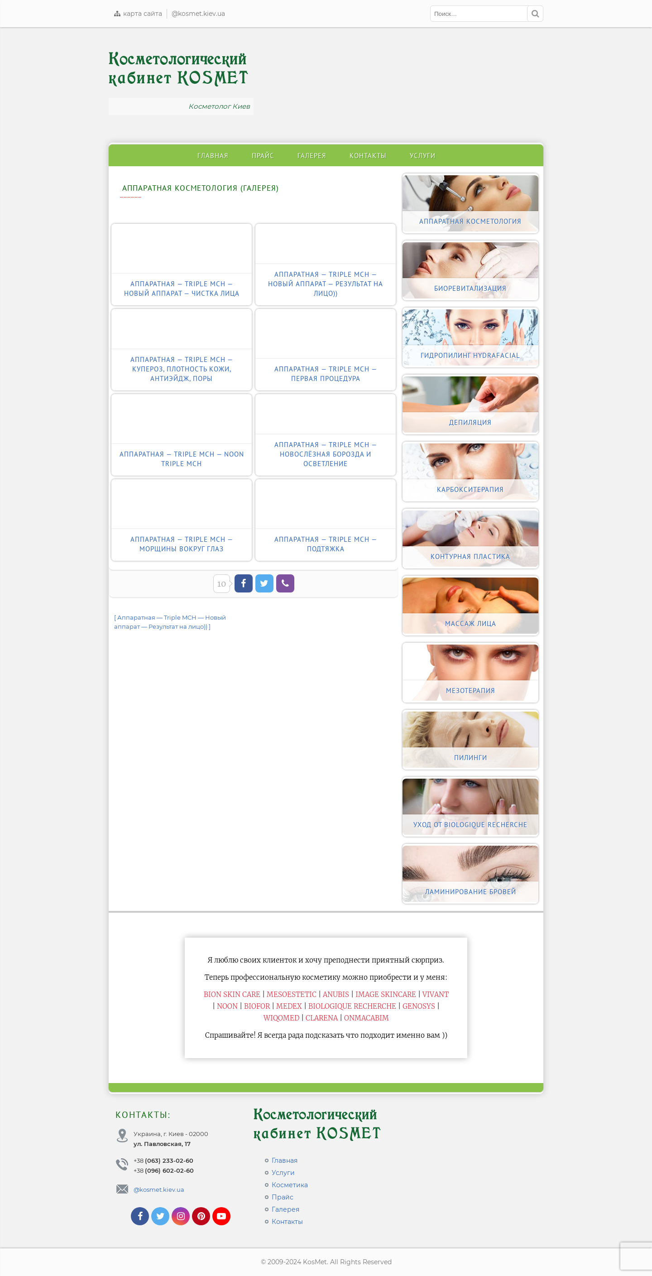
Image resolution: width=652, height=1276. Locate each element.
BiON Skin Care (232, 994)
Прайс (263, 155)
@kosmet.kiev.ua (198, 14)
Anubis (336, 994)
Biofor (257, 1006)
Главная (213, 155)
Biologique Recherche (352, 1006)
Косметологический (179, 69)
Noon (227, 1006)
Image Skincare (385, 994)
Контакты (368, 155)
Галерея (311, 155)
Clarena (322, 1018)
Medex (289, 1006)
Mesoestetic (291, 994)
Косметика (290, 1185)
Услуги (423, 155)
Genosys (419, 1006)
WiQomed (281, 1018)
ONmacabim (366, 1018)
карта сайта (137, 14)
